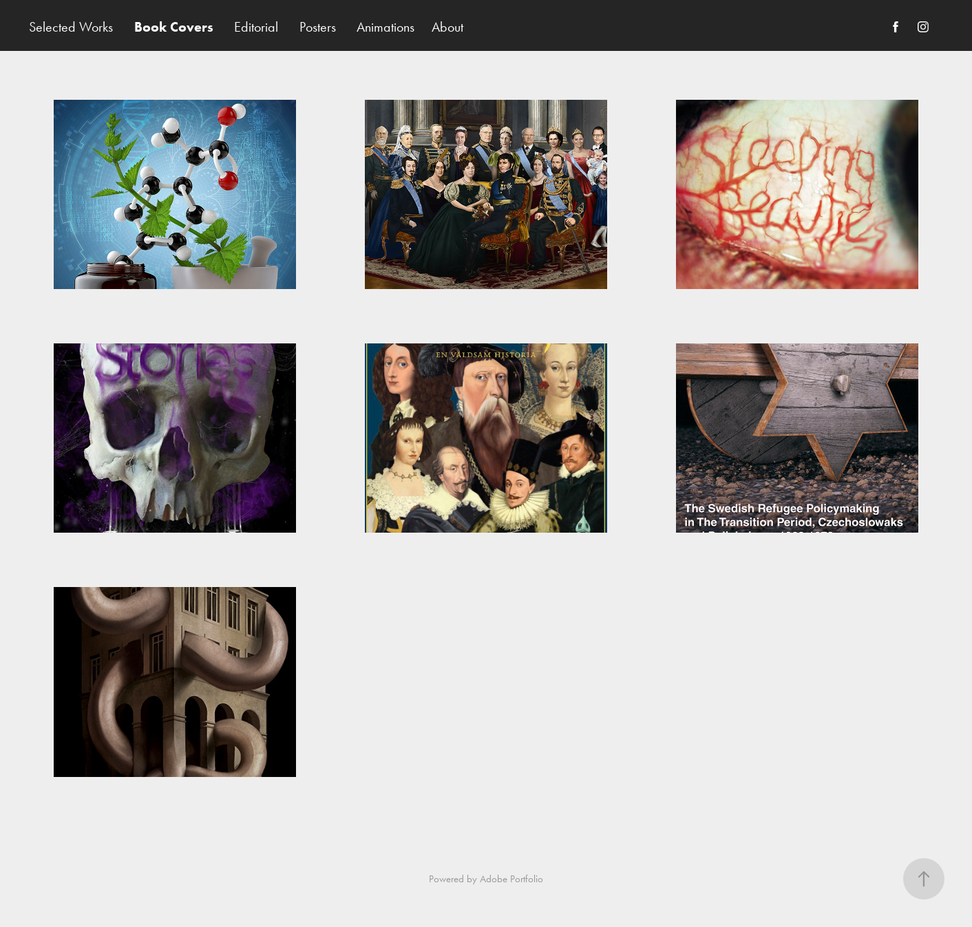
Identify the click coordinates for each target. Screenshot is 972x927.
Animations (385, 27)
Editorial (256, 27)
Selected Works (71, 27)
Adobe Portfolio (511, 879)
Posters (317, 27)
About (447, 27)
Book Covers (173, 27)
